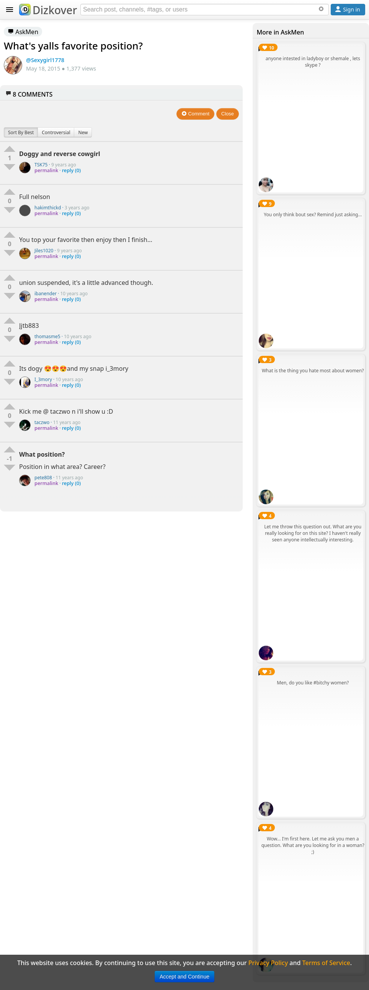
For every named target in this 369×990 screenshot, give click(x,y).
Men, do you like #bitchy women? (313, 682)
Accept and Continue (184, 977)
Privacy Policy (268, 963)
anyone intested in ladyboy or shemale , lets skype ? (313, 61)
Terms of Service (326, 963)
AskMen (23, 32)
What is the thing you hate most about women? (313, 370)
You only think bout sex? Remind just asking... (313, 214)
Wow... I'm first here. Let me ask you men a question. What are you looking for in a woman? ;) (312, 845)
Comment (195, 114)
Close (227, 114)
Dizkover (48, 10)
